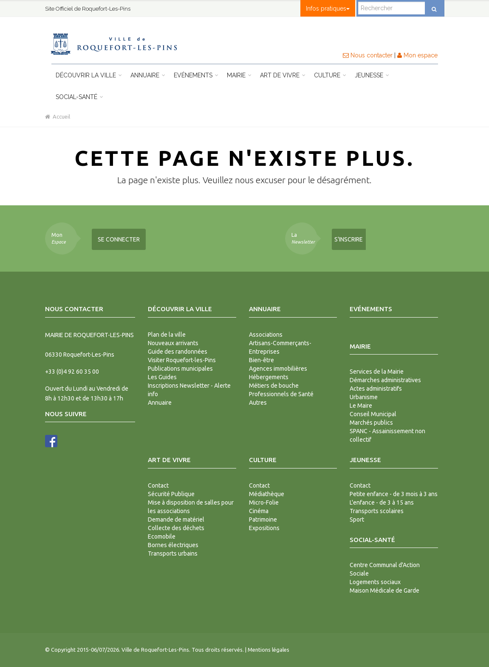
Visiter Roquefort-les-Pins (182, 360)
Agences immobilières (278, 368)
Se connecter (119, 239)
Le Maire (361, 405)
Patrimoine (263, 519)
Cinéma (259, 511)
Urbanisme (364, 397)
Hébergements (268, 377)
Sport (357, 519)
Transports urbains (173, 553)
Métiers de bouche (274, 385)
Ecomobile (161, 536)
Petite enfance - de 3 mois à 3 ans (394, 494)
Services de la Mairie (377, 371)
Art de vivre (282, 75)
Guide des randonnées (177, 351)
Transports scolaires (377, 511)
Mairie (239, 75)
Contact (158, 485)
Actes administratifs (376, 388)
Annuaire (147, 75)
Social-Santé (79, 97)
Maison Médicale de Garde (384, 590)
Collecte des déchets (176, 528)
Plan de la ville (167, 334)
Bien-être (261, 360)
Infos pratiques (328, 8)
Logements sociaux (375, 582)
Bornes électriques (173, 545)
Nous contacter (368, 55)
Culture (330, 75)
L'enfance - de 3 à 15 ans (382, 502)
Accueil (57, 116)
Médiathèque (266, 494)
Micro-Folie (264, 502)
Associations (266, 334)
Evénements (196, 75)
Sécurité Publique (171, 494)
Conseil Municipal (373, 414)
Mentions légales (268, 650)
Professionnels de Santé (281, 394)
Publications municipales (180, 368)
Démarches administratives (385, 380)
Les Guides (162, 377)
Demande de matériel (176, 519)
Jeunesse (372, 75)
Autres (258, 402)
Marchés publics (371, 422)
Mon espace (417, 55)
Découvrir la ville (89, 75)
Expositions (264, 528)
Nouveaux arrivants (173, 343)
